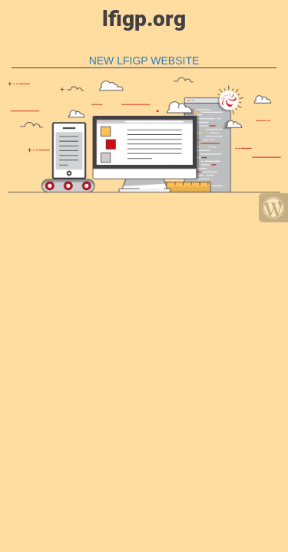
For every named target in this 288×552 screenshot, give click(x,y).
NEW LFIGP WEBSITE (144, 60)
